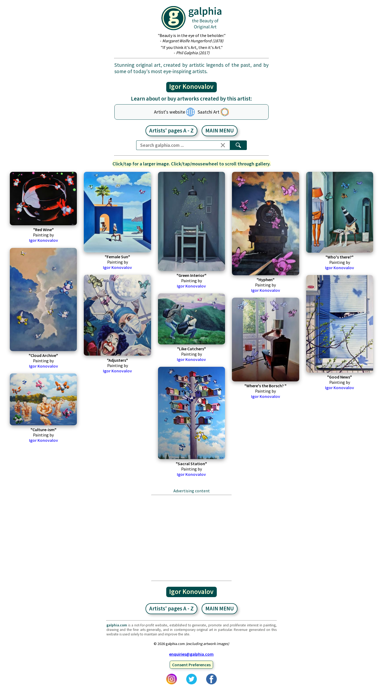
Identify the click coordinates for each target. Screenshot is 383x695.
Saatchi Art (208, 112)
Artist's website (169, 112)
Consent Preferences (191, 664)
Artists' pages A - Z (171, 130)
